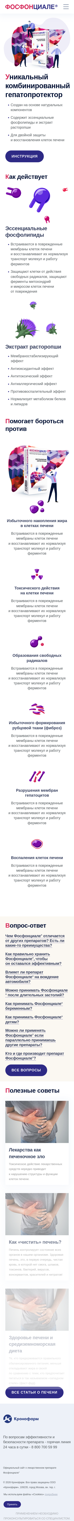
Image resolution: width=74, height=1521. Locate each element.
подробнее (51, 1494)
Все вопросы (26, 1070)
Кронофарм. (18, 1482)
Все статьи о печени (34, 1392)
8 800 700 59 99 (44, 1447)
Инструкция (25, 156)
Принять (12, 1504)
